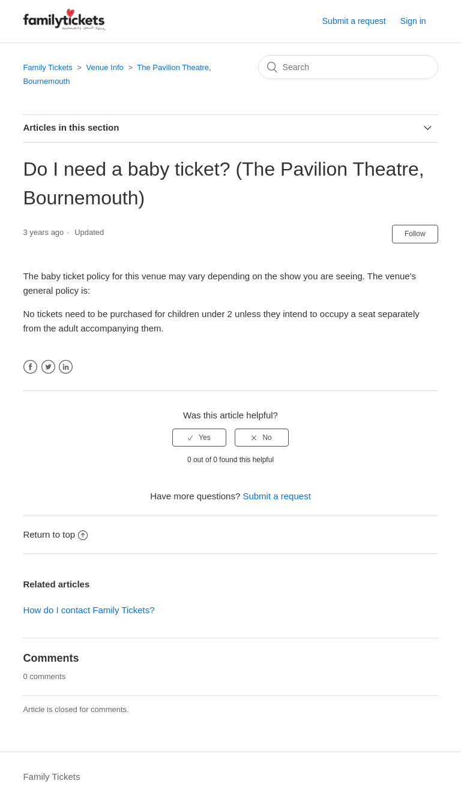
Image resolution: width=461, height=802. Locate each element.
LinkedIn (65, 367)
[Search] (348, 67)
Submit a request (354, 21)
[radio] (199, 438)
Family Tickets (47, 67)
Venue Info (105, 67)
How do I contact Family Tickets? (88, 610)
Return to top (55, 534)
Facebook (30, 367)
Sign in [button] (413, 21)
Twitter (48, 367)
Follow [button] (415, 234)
